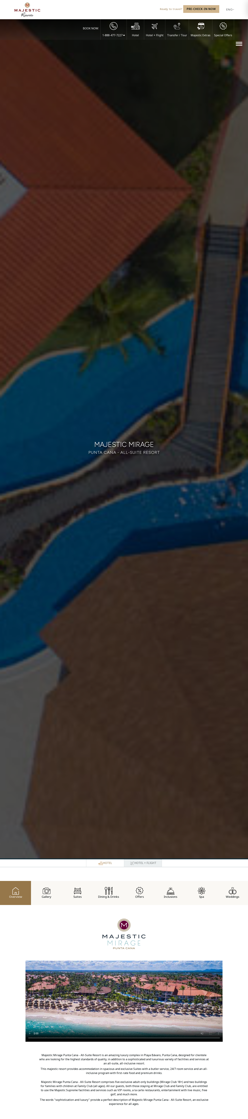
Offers (139, 893)
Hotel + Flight (154, 35)
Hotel (135, 35)
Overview (15, 893)
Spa (201, 893)
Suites (77, 893)
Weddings (232, 893)
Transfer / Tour (177, 35)
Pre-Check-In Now (201, 9)
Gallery (46, 893)
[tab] (105, 863)
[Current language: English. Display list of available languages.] (229, 10)
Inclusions (170, 893)
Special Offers (223, 35)
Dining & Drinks (108, 893)
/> (124, 1001)
